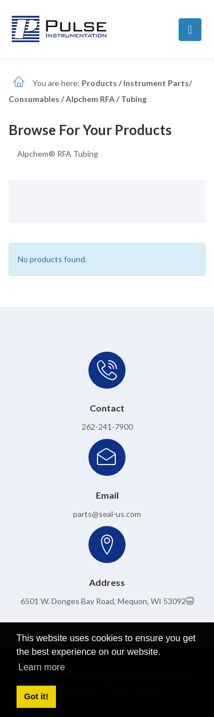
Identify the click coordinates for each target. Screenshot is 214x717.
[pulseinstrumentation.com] (59, 28)
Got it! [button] (36, 696)
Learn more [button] (41, 667)
